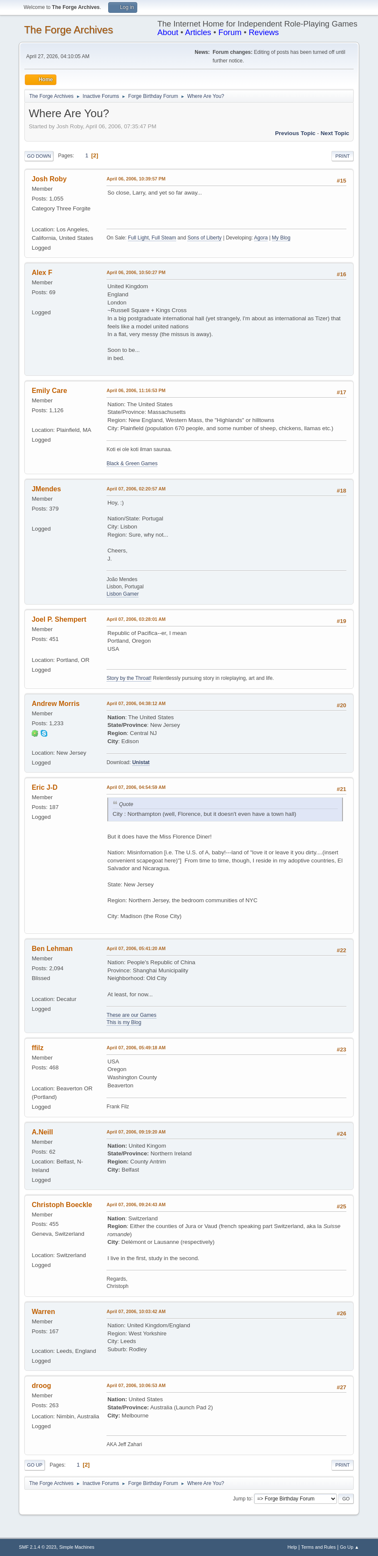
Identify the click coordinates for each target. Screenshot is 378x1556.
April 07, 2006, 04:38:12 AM (135, 703)
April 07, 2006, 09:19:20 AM (135, 1131)
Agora (261, 238)
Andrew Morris (56, 703)
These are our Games (131, 1015)
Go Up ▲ (349, 1547)
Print (342, 156)
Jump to (242, 1498)
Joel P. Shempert (59, 619)
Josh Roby (49, 179)
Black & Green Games (131, 464)
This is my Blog (123, 1022)
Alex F (42, 272)
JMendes (46, 489)
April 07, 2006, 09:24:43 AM (135, 1204)
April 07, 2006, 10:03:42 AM (135, 1311)
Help (292, 1547)
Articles (198, 32)
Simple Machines (76, 1547)
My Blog (281, 238)
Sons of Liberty (204, 238)
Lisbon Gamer (122, 594)
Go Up (34, 1464)
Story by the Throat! (128, 678)
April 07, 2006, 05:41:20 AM (135, 948)
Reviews (264, 32)
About (167, 32)
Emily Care (49, 390)
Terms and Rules (318, 1547)
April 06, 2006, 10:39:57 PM (135, 178)
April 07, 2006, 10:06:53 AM (135, 1385)
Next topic (335, 133)
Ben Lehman (52, 948)
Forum (230, 32)
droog (41, 1385)
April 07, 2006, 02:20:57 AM (135, 488)
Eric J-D (44, 787)
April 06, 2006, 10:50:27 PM (135, 272)
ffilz (38, 1047)
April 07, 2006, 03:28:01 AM (135, 619)
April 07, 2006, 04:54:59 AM (135, 787)
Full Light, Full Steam (152, 238)
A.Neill (42, 1132)
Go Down (39, 156)
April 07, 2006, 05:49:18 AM (135, 1047)
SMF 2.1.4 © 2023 (37, 1547)
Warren (43, 1311)
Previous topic (295, 133)
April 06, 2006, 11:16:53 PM (135, 390)
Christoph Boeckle (62, 1204)
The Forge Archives (68, 29)
